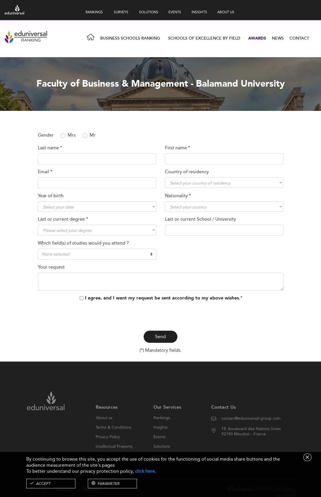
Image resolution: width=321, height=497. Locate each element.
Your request (51, 267)
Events (159, 446)
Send (160, 336)
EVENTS (174, 12)
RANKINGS (94, 12)
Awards (257, 38)
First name (177, 148)
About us (104, 427)
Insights (160, 437)
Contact (299, 38)
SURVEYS (121, 12)
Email (45, 172)
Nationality (178, 196)
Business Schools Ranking (130, 38)
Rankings (161, 427)
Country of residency (187, 172)
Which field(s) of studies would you (83, 243)
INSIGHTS (199, 12)
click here (145, 471)
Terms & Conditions (113, 437)
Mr (93, 135)
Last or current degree (63, 219)
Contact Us (223, 416)
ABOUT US (225, 12)
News (278, 38)
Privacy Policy (108, 446)
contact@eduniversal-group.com (251, 428)
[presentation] (161, 315)
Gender (46, 135)
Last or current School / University (200, 219)
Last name (50, 148)
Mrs (72, 135)
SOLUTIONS (148, 12)
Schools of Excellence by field (204, 38)
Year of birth (51, 196)
